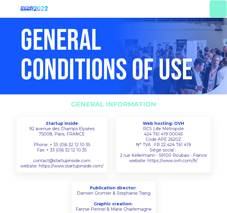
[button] (9, 9)
